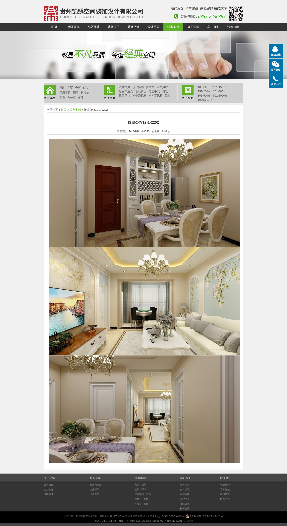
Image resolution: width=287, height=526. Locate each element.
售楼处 (85, 92)
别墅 (70, 87)
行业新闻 (94, 494)
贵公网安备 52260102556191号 (206, 516)
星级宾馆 (65, 92)
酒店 (76, 92)
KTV (85, 87)
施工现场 (193, 27)
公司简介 (48, 484)
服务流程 (185, 484)
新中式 (150, 87)
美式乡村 (162, 87)
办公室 (71, 97)
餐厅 (81, 97)
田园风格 (124, 95)
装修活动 (134, 27)
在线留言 (225, 494)
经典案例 (173, 27)
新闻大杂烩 (96, 484)
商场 (62, 97)
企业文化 (48, 489)
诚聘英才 (48, 494)
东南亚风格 (156, 95)
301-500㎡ (204, 95)
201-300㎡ (219, 91)
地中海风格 (139, 95)
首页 (63, 109)
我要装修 (74, 27)
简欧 (165, 91)
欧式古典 (124, 87)
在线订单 (185, 503)
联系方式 (225, 499)
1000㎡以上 (205, 99)
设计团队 (153, 27)
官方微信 (225, 489)
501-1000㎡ (220, 95)
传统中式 (154, 91)
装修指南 (233, 27)
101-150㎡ (219, 87)
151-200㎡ (204, 91)
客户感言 (185, 499)
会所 (78, 87)
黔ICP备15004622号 (173, 516)
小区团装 (94, 27)
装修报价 (114, 27)
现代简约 (138, 87)
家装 (62, 87)
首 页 (53, 27)
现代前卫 (140, 91)
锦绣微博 (225, 484)
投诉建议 (185, 508)
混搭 (168, 95)
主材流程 (185, 489)
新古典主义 (126, 91)
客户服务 (213, 27)
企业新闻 (94, 489)
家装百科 (185, 494)
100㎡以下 (204, 87)
